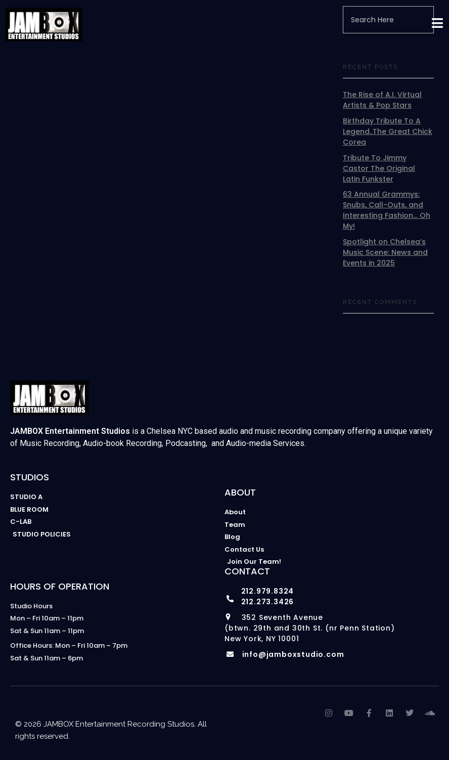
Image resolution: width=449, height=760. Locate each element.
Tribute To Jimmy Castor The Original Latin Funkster (379, 168)
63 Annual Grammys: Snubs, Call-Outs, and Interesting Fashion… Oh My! (386, 210)
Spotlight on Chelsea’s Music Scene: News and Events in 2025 (385, 252)
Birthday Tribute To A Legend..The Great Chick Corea (387, 131)
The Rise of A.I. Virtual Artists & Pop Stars (382, 100)
